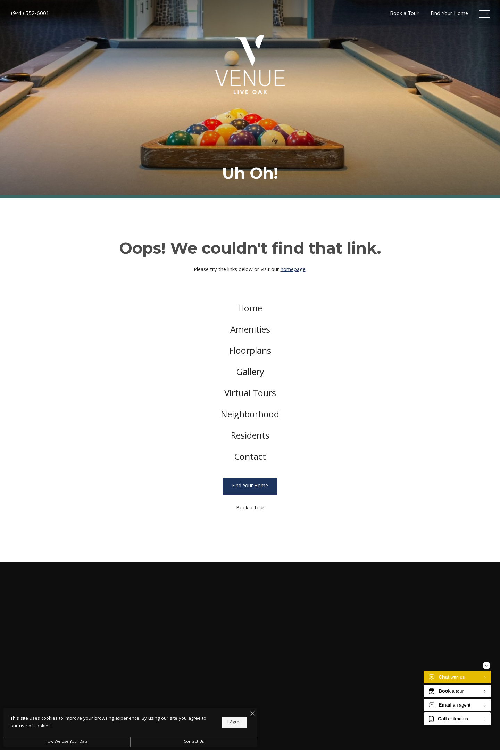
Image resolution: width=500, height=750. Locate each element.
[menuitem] (250, 310)
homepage (293, 270)
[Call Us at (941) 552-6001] (30, 14)
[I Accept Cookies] (242, 715)
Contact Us (185, 742)
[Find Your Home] (250, 491)
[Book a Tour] (250, 514)
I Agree (224, 722)
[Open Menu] (484, 14)
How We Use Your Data (63, 742)
